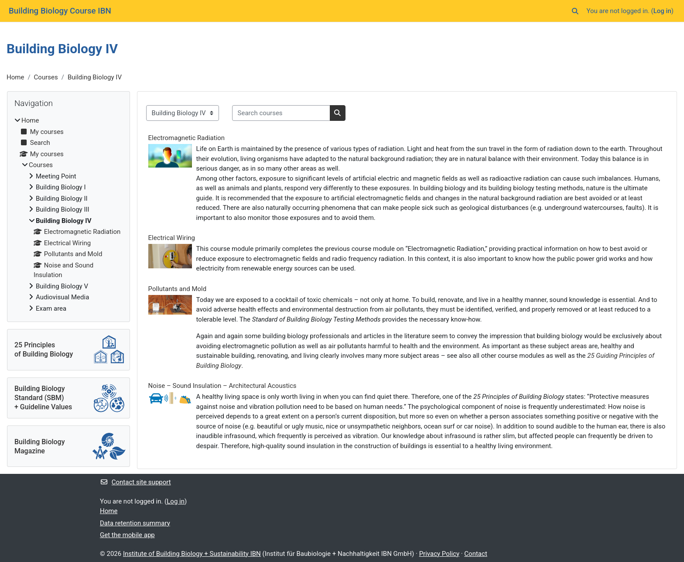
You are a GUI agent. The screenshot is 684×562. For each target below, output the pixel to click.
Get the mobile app (127, 535)
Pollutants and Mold (177, 289)
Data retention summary (135, 523)
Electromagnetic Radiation (186, 138)
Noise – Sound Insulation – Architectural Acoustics (222, 386)
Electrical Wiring (171, 238)
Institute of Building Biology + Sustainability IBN (192, 554)
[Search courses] (281, 113)
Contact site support (135, 482)
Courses (46, 77)
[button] (575, 11)
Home (15, 77)
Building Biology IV (95, 77)
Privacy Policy (439, 554)
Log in (662, 11)
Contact (475, 554)
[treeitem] (68, 214)
